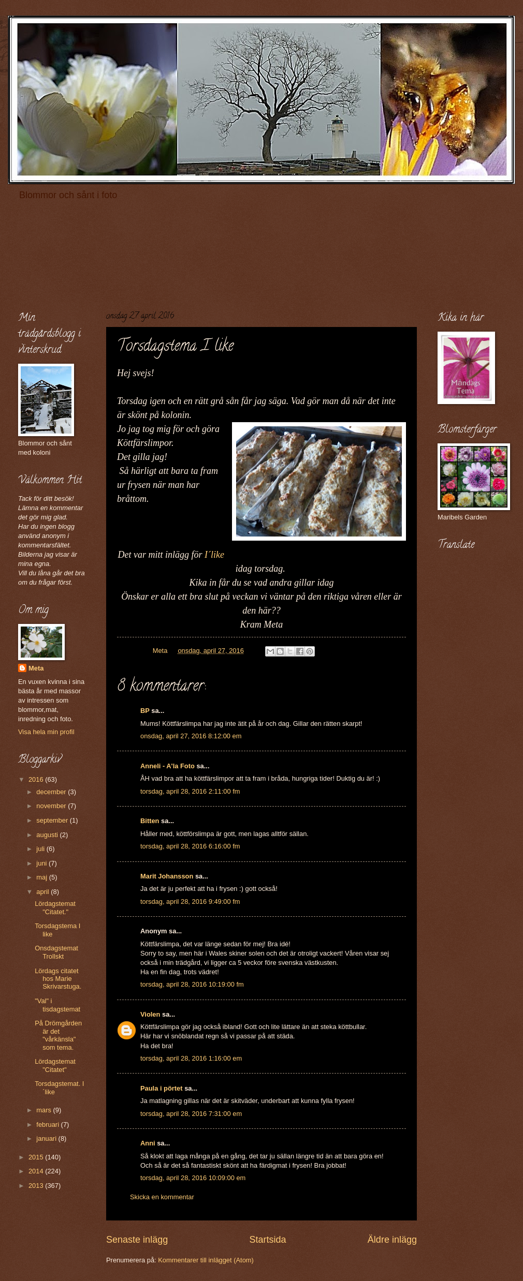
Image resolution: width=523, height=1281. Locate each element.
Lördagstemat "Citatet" (55, 1065)
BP (145, 710)
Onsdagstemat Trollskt (56, 952)
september (52, 820)
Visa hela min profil (46, 732)
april (43, 892)
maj (42, 877)
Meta (35, 668)
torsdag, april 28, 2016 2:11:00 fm (190, 791)
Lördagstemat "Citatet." (55, 907)
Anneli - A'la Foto (167, 766)
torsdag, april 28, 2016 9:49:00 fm (190, 901)
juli (41, 849)
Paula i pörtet (161, 1088)
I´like (214, 554)
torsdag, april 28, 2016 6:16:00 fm (190, 846)
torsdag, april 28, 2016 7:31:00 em (191, 1114)
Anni (147, 1143)
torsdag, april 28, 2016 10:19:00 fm (192, 984)
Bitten (149, 821)
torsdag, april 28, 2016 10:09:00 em (192, 1178)
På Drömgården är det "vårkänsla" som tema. (58, 1035)
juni (42, 863)
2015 (36, 1157)
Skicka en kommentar (162, 1197)
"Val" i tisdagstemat (57, 1004)
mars (44, 1110)
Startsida (267, 1239)
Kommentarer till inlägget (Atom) (206, 1260)
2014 (36, 1171)
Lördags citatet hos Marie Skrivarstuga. (58, 979)
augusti (48, 835)
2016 (36, 779)
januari (47, 1138)
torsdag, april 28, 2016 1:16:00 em (191, 1058)
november (52, 806)
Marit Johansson (166, 876)
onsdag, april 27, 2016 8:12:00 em (190, 736)
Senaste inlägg (137, 1239)
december (52, 792)
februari (48, 1124)
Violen (150, 1014)
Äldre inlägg (392, 1239)
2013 (36, 1185)
